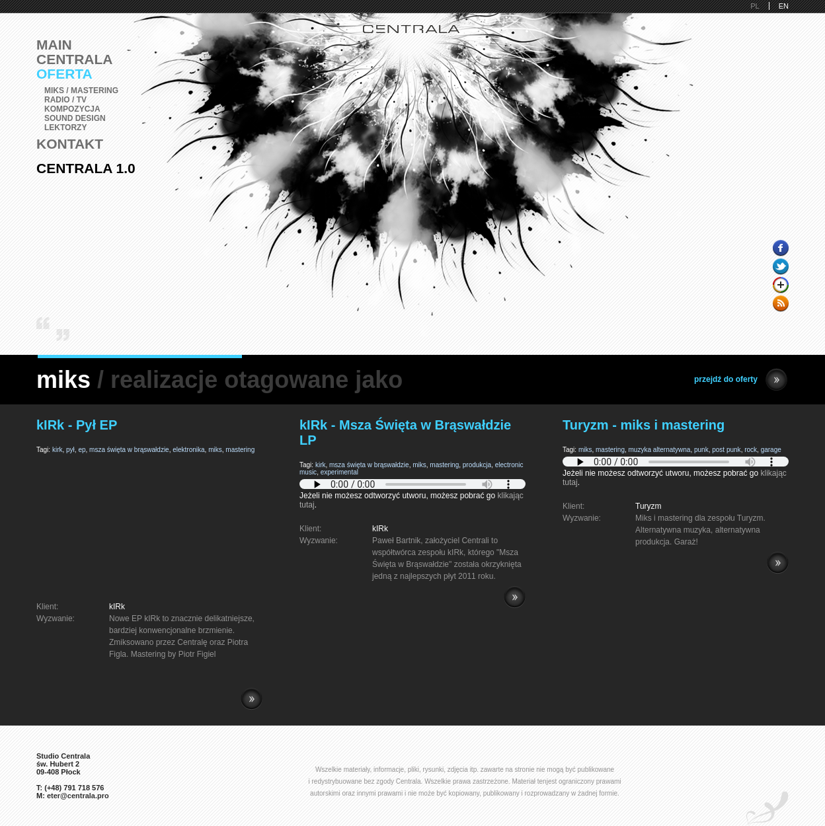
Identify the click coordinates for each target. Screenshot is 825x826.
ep (81, 449)
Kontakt (69, 143)
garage (771, 449)
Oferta (64, 73)
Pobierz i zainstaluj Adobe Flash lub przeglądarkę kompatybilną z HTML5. (412, 484)
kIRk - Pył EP (76, 425)
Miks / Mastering (81, 90)
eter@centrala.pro (78, 796)
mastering (240, 449)
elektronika (188, 449)
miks (215, 449)
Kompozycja (72, 109)
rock (750, 449)
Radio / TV (65, 99)
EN (784, 6)
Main (54, 44)
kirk (57, 449)
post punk (726, 449)
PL (754, 6)
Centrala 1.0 (86, 168)
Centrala (74, 59)
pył (70, 449)
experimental (339, 472)
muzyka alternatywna (660, 449)
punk (701, 449)
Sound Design (75, 118)
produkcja (477, 465)
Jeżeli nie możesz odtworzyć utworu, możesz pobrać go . (412, 495)
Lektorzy (65, 127)
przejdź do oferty (740, 379)
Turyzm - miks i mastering (644, 425)
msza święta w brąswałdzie (129, 449)
